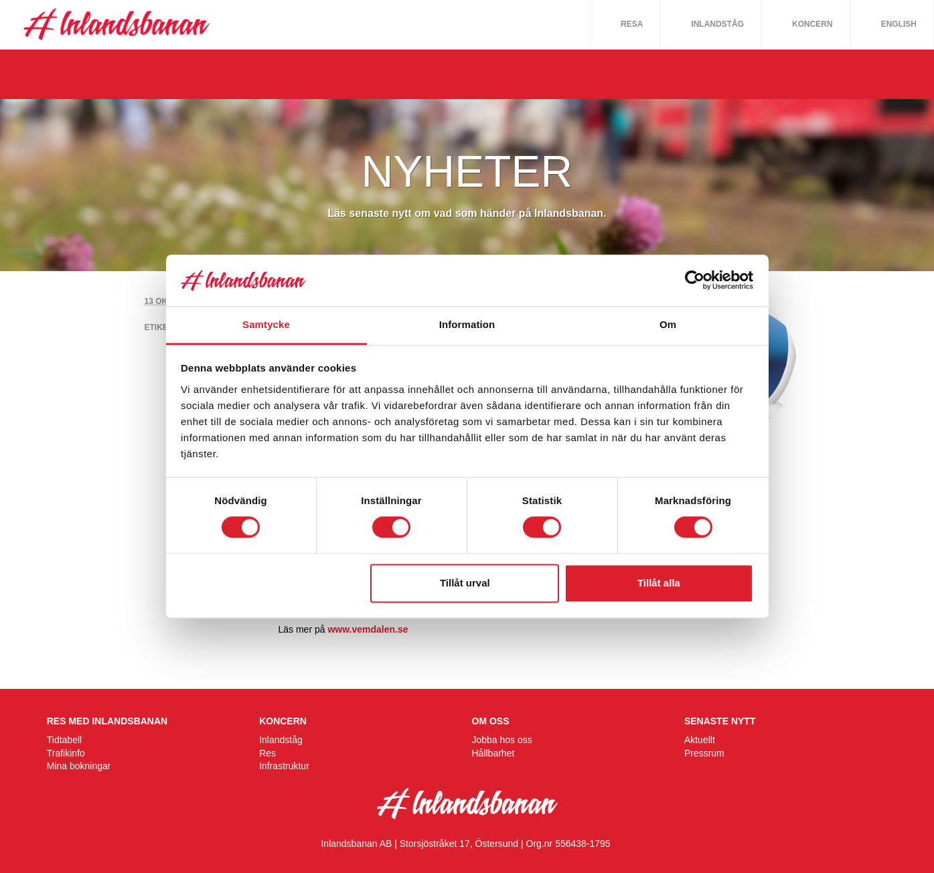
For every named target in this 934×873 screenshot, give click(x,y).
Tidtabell (64, 739)
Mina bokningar (79, 766)
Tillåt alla (658, 582)
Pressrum (704, 753)
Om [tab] (667, 324)
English (899, 24)
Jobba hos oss (502, 739)
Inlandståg (717, 24)
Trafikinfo (66, 753)
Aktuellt (699, 739)
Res (267, 753)
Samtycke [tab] (266, 324)
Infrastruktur (284, 766)
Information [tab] (467, 324)
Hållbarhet (493, 753)
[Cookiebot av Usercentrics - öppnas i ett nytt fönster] (694, 280)
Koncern (812, 24)
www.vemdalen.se (367, 629)
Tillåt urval (465, 582)
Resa (632, 24)
